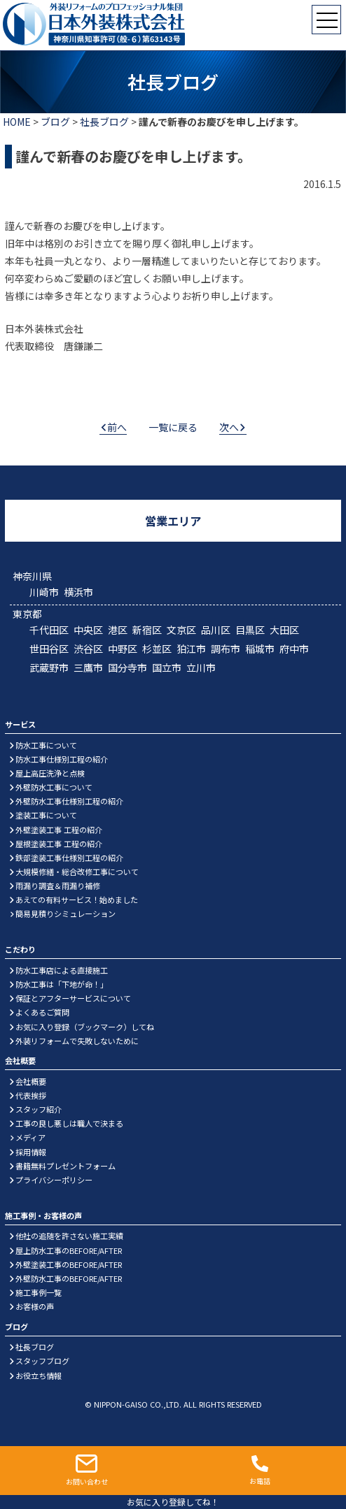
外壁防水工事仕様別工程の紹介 (69, 801)
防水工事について (46, 745)
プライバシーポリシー (53, 1179)
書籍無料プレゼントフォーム (65, 1165)
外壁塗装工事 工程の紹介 (58, 829)
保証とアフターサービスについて (73, 998)
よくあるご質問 (42, 1012)
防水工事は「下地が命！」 (61, 984)
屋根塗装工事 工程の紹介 (58, 843)
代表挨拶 (30, 1095)
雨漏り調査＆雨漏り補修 (57, 885)
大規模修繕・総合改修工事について (77, 871)
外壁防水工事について (53, 787)
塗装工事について (46, 815)
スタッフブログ (42, 1360)
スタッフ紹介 (38, 1109)
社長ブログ (104, 122)
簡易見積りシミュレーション (65, 913)
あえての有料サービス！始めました (76, 899)
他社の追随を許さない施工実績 (69, 1235)
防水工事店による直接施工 (61, 970)
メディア (30, 1137)
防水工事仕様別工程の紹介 (61, 759)
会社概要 (30, 1081)
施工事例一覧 (38, 1292)
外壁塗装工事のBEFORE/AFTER (68, 1264)
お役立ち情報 (38, 1375)
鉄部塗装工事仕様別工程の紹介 (69, 857)
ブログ (55, 122)
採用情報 (30, 1151)
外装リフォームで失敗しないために (77, 1040)
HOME (17, 122)
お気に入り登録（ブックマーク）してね (84, 1026)
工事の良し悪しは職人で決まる (69, 1123)
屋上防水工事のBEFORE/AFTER (68, 1250)
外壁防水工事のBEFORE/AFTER (68, 1278)
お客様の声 (34, 1306)
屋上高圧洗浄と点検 (50, 773)
